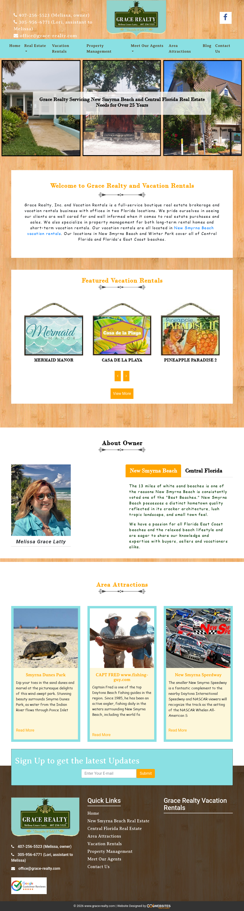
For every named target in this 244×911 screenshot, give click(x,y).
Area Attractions (180, 49)
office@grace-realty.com (48, 35)
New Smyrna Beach (153, 470)
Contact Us (222, 49)
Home (14, 46)
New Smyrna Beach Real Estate (118, 821)
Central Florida (203, 470)
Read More (25, 730)
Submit (146, 773)
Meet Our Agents (147, 46)
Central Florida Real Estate (114, 828)
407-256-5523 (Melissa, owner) (54, 15)
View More (122, 393)
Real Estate (35, 46)
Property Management (99, 49)
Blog (207, 46)
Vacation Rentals (60, 49)
